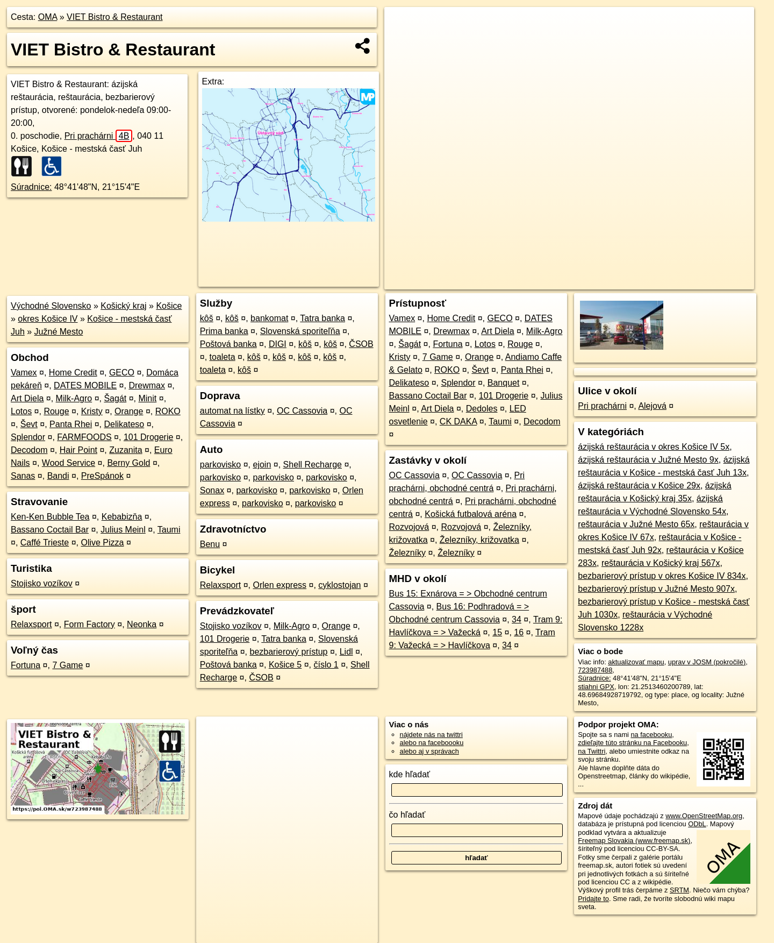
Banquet (504, 382)
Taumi (169, 529)
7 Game (67, 665)
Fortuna (25, 665)
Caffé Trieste (44, 542)
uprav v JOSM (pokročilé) (707, 662)
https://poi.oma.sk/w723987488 (707, 281)
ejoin (262, 464)
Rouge (56, 411)
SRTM (679, 890)
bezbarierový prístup (289, 651)
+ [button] (402, 25)
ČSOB (361, 344)
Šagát (115, 398)
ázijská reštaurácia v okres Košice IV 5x (653, 446)
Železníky (407, 552)
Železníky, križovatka (479, 539)
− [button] (402, 42)
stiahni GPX (596, 687)
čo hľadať (407, 814)
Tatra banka (322, 318)
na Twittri (591, 751)
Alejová (652, 405)
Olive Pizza (102, 542)
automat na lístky (232, 410)
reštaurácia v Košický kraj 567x (660, 563)
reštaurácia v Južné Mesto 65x (636, 524)
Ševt (29, 424)
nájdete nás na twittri (431, 735)
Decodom (29, 450)
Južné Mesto (58, 331)
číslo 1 (326, 664)
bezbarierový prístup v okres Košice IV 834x (662, 575)
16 (519, 632)
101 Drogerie (149, 437)
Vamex (24, 372)
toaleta (222, 356)
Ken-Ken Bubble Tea (50, 516)
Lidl (346, 651)
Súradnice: (31, 187)
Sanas (23, 475)
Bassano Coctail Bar (50, 529)
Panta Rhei (70, 424)
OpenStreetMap (571, 281)
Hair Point (78, 450)
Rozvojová (409, 526)
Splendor (28, 437)
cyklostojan (339, 585)
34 (516, 619)
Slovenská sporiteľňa (300, 331)
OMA (48, 17)
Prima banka (224, 331)
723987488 (595, 670)
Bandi (58, 475)
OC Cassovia (302, 410)
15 (497, 632)
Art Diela (27, 398)
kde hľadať (410, 774)
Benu (210, 544)
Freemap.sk (626, 281)
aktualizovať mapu (636, 662)
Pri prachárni (98, 136)
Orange (128, 411)
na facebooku (651, 735)
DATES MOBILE (85, 385)
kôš (206, 318)
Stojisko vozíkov (42, 583)
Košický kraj (123, 305)
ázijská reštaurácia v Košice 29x (639, 485)
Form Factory (89, 624)
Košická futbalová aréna (471, 514)
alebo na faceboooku (432, 743)
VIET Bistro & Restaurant (114, 17)
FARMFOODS (84, 437)
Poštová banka (228, 344)
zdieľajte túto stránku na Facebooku (632, 743)
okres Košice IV (47, 318)
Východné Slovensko (51, 305)
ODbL (697, 824)
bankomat (269, 318)
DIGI (277, 344)
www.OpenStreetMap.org (703, 816)
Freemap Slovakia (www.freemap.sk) (634, 840)
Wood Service (68, 462)
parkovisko (220, 464)
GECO (121, 372)
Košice (169, 305)
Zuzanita (125, 450)
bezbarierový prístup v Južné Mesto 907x (656, 588)
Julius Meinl (123, 529)
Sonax (212, 490)
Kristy (92, 411)
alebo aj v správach (429, 751)
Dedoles (482, 408)
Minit (147, 398)
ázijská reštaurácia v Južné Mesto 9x (648, 459)
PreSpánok (102, 475)
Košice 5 (285, 664)
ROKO (168, 411)
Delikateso (124, 424)
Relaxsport (31, 624)
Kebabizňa (122, 516)
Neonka (141, 624)
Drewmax (146, 385)
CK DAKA (458, 421)
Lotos (21, 411)
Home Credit (73, 372)
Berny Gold (128, 462)
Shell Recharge (312, 464)
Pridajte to (593, 899)
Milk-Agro (74, 398)
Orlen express (280, 585)
